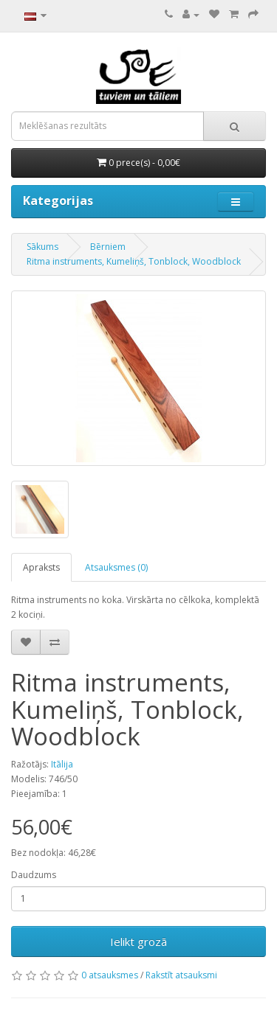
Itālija (62, 764)
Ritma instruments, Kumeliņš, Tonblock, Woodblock (134, 261)
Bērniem (108, 246)
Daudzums (33, 874)
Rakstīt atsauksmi (181, 975)
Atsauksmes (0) (116, 567)
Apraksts (41, 567)
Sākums (42, 246)
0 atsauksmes (109, 975)
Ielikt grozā (138, 941)
